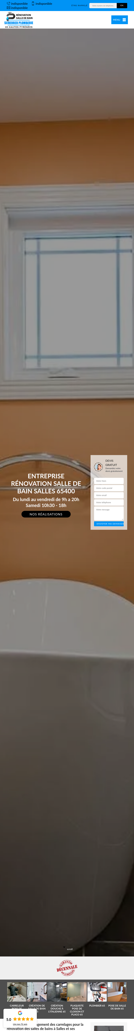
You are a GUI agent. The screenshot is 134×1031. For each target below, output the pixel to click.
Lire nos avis (20, 1024)
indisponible (17, 3)
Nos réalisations (46, 514)
